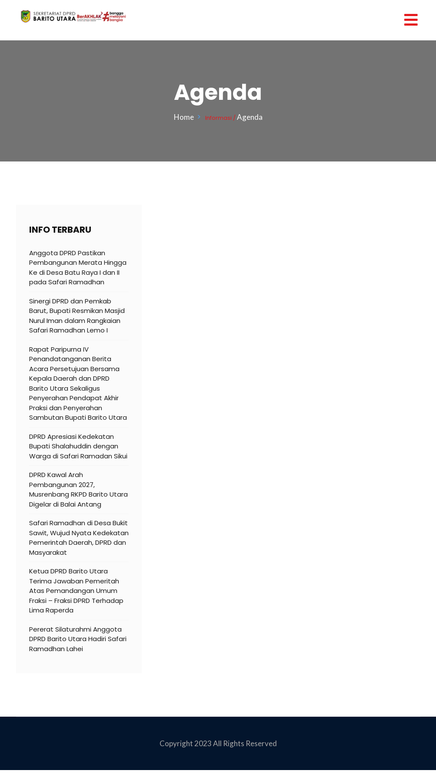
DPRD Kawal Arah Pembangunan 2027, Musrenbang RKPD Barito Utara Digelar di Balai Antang (78, 489)
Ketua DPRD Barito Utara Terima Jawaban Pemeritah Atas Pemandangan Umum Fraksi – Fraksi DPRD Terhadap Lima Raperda (76, 590)
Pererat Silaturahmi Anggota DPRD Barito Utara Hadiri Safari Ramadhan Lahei (77, 639)
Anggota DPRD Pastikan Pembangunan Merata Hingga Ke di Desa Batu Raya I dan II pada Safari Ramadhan (77, 267)
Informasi (218, 118)
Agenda (250, 117)
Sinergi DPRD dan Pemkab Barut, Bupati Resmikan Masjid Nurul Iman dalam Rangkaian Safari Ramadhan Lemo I (77, 315)
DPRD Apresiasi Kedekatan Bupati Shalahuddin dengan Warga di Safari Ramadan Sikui (78, 446)
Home (185, 117)
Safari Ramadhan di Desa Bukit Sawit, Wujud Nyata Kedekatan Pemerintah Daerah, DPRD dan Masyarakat (79, 537)
